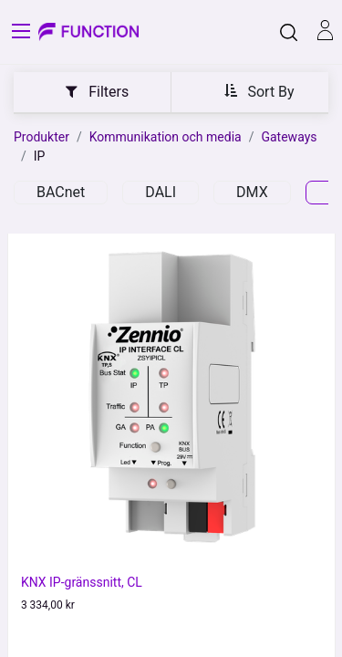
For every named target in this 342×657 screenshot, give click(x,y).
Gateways (288, 137)
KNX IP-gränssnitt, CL (81, 582)
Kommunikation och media (165, 137)
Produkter (41, 137)
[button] (259, 90)
